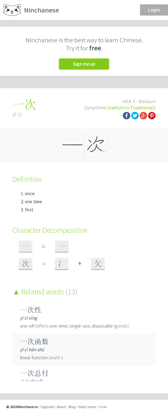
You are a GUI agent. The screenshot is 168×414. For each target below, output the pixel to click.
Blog (72, 406)
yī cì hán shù (32, 349)
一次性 (30, 309)
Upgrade (47, 406)
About (61, 406)
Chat (103, 406)
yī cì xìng (28, 318)
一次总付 (34, 373)
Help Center (87, 406)
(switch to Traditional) (131, 107)
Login (154, 10)
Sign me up (84, 64)
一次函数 (34, 341)
